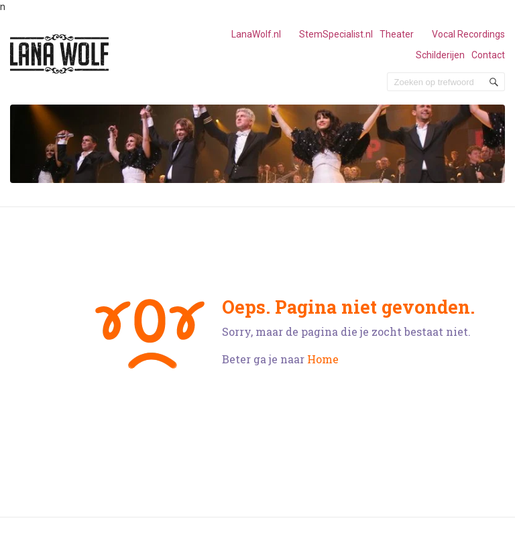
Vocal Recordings (468, 34)
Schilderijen (440, 55)
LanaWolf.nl (256, 34)
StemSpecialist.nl (336, 34)
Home (323, 359)
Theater (397, 34)
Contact (488, 55)
